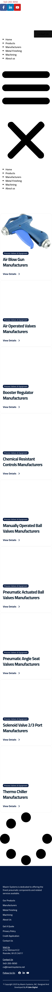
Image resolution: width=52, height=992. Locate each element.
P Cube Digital (32, 987)
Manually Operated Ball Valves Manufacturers (22, 528)
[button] (26, 114)
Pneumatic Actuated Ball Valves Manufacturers (23, 595)
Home (9, 39)
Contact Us (8, 959)
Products (10, 43)
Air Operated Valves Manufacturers (19, 328)
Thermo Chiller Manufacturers (15, 794)
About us (10, 58)
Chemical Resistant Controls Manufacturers (22, 462)
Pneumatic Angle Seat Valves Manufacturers (21, 661)
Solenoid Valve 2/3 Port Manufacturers (22, 728)
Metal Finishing (14, 51)
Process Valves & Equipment (15, 253)
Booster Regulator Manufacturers (18, 395)
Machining (11, 54)
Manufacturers (13, 47)
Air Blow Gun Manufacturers (15, 262)
